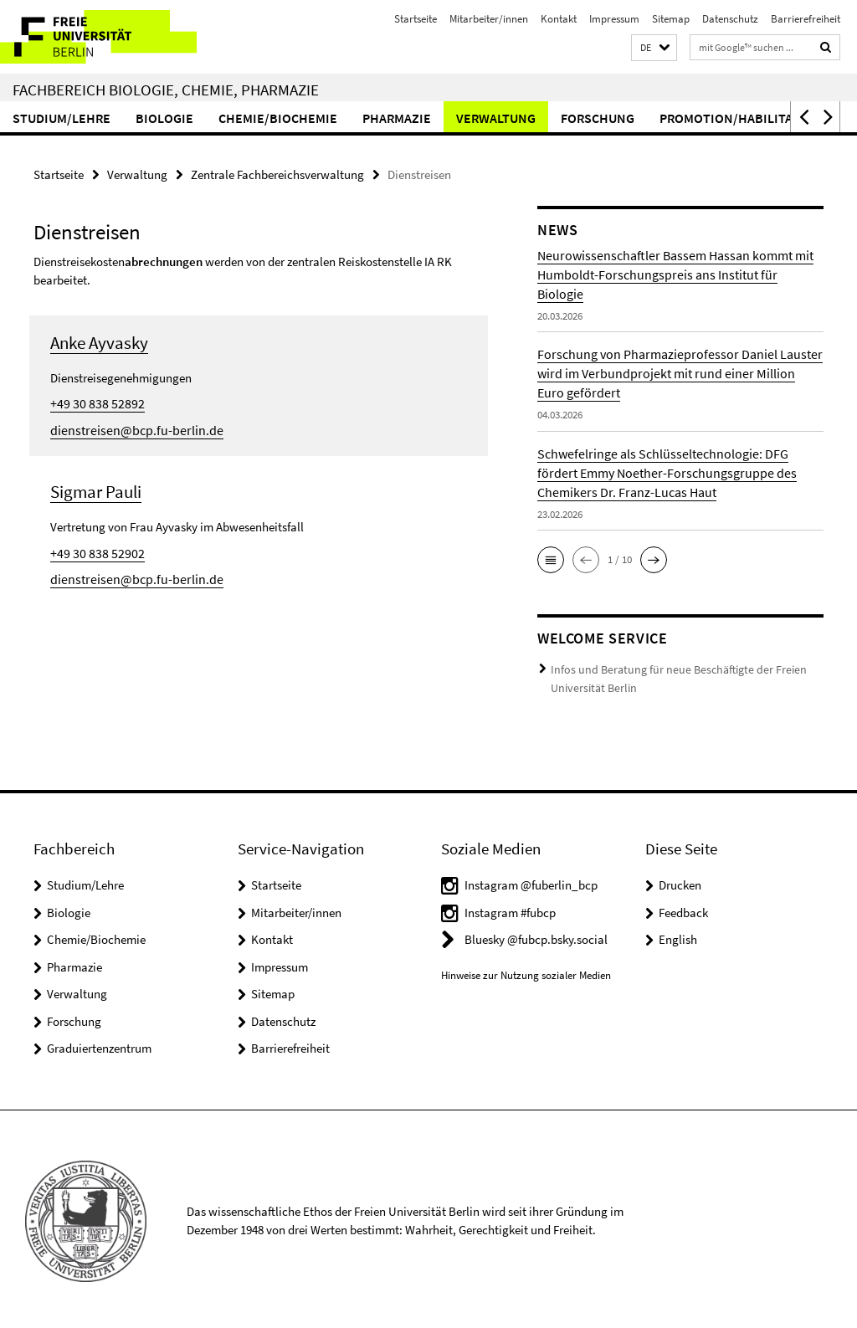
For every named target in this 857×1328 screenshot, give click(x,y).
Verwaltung (496, 118)
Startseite (415, 19)
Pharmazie (396, 118)
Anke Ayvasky (99, 342)
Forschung (597, 118)
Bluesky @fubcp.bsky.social (536, 935)
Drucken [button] (680, 881)
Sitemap (671, 19)
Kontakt (559, 19)
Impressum (614, 19)
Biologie (164, 118)
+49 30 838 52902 (92, 550)
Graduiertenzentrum (99, 1044)
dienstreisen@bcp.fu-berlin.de (128, 428)
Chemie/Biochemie (277, 118)
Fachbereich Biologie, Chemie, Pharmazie (166, 89)
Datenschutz (730, 19)
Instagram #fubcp (510, 908)
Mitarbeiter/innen (488, 19)
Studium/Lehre (61, 118)
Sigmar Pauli (95, 489)
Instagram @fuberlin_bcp (531, 881)
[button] (654, 48)
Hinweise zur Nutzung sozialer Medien (526, 971)
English (678, 935)
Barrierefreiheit (805, 19)
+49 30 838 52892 (92, 402)
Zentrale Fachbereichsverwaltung (277, 174)
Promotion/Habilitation (740, 118)
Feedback (683, 908)
